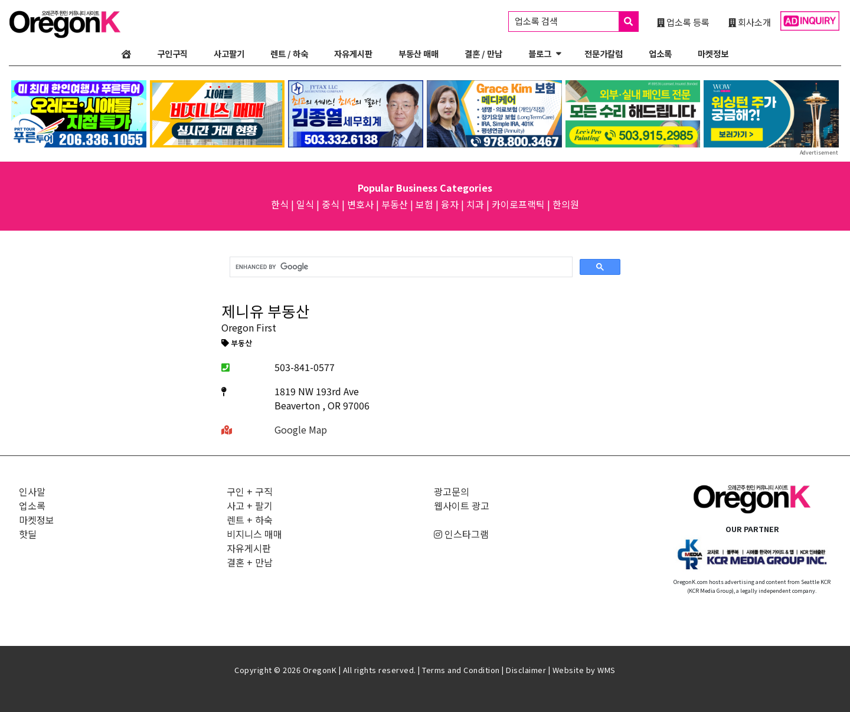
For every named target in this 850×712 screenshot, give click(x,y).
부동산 (394, 204)
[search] (400, 267)
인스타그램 (461, 534)
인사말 (32, 491)
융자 (450, 204)
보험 (424, 204)
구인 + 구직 (250, 491)
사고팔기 (229, 53)
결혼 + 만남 (250, 562)
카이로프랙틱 (518, 204)
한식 (280, 204)
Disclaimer (526, 669)
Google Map (300, 429)
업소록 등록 (683, 21)
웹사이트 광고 (461, 505)
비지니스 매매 (254, 534)
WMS (606, 669)
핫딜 (28, 534)
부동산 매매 (418, 53)
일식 (305, 204)
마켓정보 (713, 53)
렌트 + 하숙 (250, 520)
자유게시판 (353, 53)
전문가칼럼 (603, 53)
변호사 (360, 204)
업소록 (660, 53)
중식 (330, 204)
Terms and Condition (461, 669)
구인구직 (172, 53)
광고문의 (451, 491)
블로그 (539, 53)
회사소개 (749, 21)
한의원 (565, 204)
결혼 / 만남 (483, 53)
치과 (475, 204)
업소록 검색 (576, 21)
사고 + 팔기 (250, 505)
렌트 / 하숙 (289, 53)
